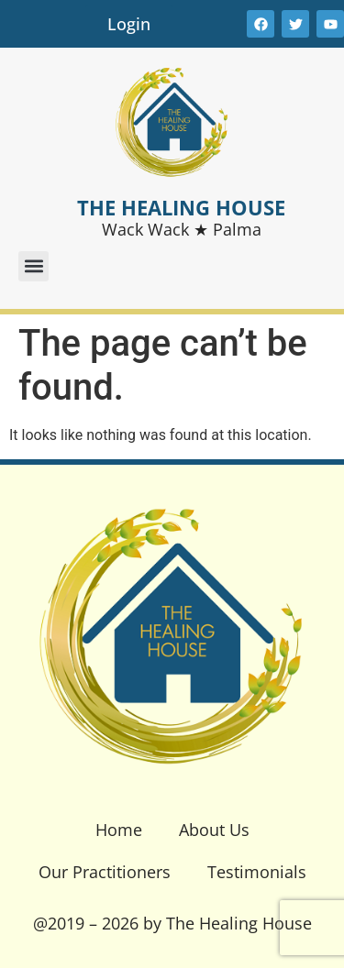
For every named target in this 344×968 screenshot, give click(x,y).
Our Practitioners (105, 872)
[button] (33, 266)
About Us (214, 830)
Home (118, 830)
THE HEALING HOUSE (181, 207)
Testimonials (256, 872)
